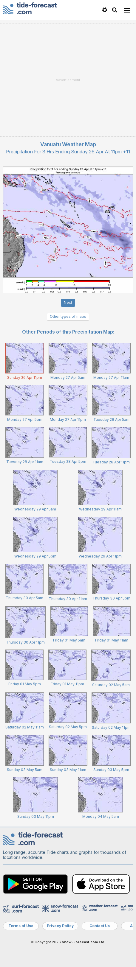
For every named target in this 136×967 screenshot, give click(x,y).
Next (68, 302)
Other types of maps (68, 316)
